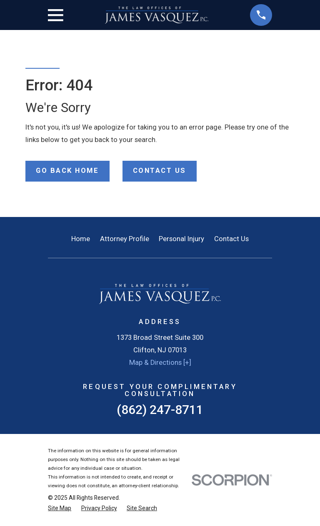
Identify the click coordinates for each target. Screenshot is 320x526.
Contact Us (231, 239)
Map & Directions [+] (160, 362)
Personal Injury (181, 239)
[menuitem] (59, 508)
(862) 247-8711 (160, 409)
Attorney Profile (124, 239)
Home (80, 239)
